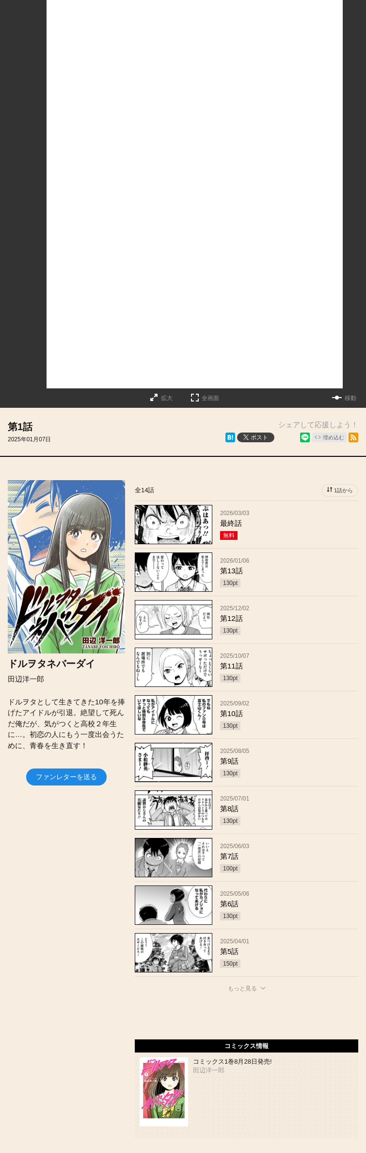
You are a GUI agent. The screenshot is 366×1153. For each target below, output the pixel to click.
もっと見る (242, 988)
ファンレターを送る (66, 777)
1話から (343, 490)
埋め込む (333, 437)
